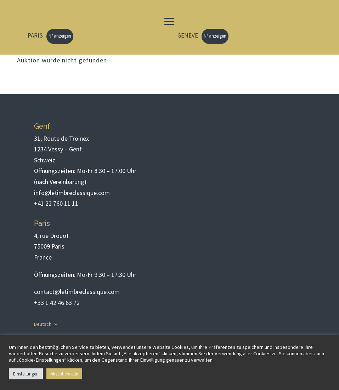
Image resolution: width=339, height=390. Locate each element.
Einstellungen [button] (26, 374)
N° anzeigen (60, 36)
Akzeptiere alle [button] (64, 374)
